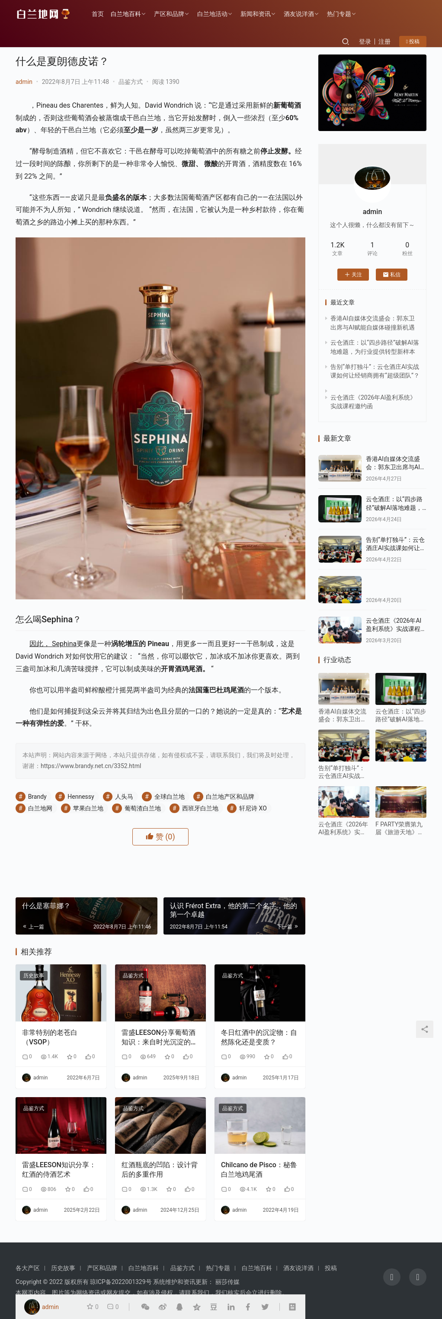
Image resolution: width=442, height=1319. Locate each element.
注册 (384, 41)
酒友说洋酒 (299, 13)
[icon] (391, 1277)
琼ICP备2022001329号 (120, 1281)
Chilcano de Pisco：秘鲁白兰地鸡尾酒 (259, 1169)
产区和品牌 (169, 13)
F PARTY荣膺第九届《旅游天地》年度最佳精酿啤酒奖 (399, 828)
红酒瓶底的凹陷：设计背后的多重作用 (160, 1169)
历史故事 (33, 976)
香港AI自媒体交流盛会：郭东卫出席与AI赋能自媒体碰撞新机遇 (396, 467)
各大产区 (28, 1268)
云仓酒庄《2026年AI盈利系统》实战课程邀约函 (396, 629)
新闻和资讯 (255, 13)
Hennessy (80, 796)
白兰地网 (40, 808)
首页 (98, 13)
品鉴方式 (131, 81)
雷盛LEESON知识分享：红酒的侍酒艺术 (59, 1169)
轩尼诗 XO (253, 808)
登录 (365, 41)
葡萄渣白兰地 (143, 808)
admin (24, 81)
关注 (353, 275)
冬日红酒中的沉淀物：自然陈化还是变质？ (259, 1037)
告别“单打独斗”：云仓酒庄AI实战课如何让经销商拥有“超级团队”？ (396, 548)
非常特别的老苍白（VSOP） (49, 1037)
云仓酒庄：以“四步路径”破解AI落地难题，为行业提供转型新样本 (396, 507)
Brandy (37, 796)
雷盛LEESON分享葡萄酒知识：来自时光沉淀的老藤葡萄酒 (160, 1037)
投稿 (413, 41)
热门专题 (339, 13)
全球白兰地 (169, 796)
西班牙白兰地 (200, 808)
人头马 (124, 796)
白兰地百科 (126, 13)
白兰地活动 (212, 13)
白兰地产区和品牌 (230, 796)
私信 (391, 275)
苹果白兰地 (88, 808)
